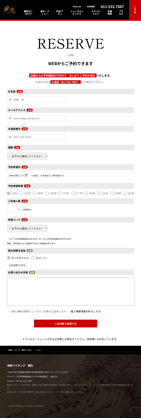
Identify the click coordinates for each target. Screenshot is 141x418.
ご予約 (135, 10)
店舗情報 (110, 12)
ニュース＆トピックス (76, 12)
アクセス (121, 12)
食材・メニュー (44, 12)
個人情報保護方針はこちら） (87, 311)
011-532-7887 (112, 6)
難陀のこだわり (28, 12)
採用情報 (91, 7)
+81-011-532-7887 (23, 380)
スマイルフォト (95, 12)
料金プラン (59, 12)
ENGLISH (77, 7)
